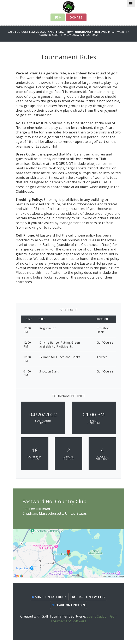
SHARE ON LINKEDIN (68, 605)
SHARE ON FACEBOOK (49, 597)
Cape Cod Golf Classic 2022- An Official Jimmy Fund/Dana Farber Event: (59, 32)
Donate (76, 17)
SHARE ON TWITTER (89, 597)
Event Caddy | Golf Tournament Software (83, 618)
